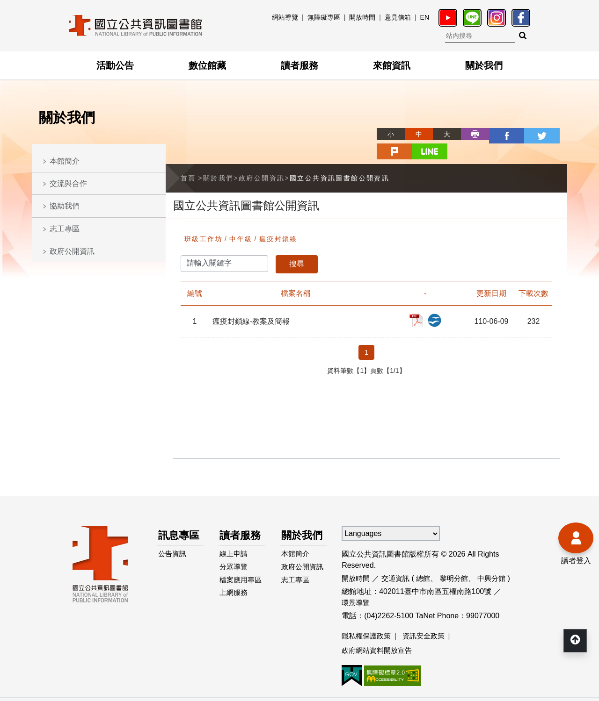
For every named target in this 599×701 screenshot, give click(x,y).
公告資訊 (174, 554)
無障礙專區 (323, 17)
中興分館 (499, 559)
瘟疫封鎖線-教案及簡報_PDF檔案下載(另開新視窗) (424, 300)
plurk (525, 134)
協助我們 (65, 206)
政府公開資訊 (72, 251)
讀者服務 (299, 65)
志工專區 (65, 229)
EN (424, 17)
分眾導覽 (235, 569)
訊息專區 (175, 525)
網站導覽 (285, 17)
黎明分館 (460, 559)
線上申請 (235, 554)
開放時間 (362, 17)
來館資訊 (391, 65)
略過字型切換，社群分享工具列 (346, 125)
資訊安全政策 (428, 617)
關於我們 (484, 65)
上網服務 (235, 610)
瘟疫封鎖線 (278, 219)
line (553, 134)
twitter (497, 134)
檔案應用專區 (239, 589)
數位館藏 (207, 65)
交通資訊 (398, 559)
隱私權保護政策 (368, 617)
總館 (427, 559)
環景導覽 (357, 583)
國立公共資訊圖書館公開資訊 (339, 159)
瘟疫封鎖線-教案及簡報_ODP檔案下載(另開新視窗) (438, 300)
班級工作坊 (203, 219)
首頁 (188, 159)
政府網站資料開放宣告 (379, 632)
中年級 (240, 219)
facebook (469, 134)
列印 (441, 134)
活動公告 (115, 65)
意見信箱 (398, 17)
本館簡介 (65, 161)
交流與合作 (68, 183)
